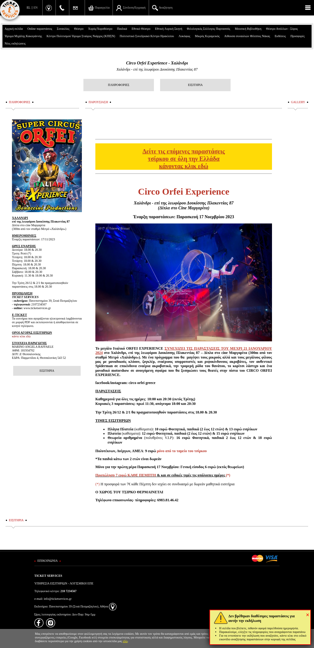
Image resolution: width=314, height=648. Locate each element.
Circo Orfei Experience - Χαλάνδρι (157, 63)
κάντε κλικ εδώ (21, 336)
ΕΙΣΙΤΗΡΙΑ (195, 85)
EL (28, 7)
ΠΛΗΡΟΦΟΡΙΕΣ (118, 85)
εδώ (125, 641)
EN (35, 7)
